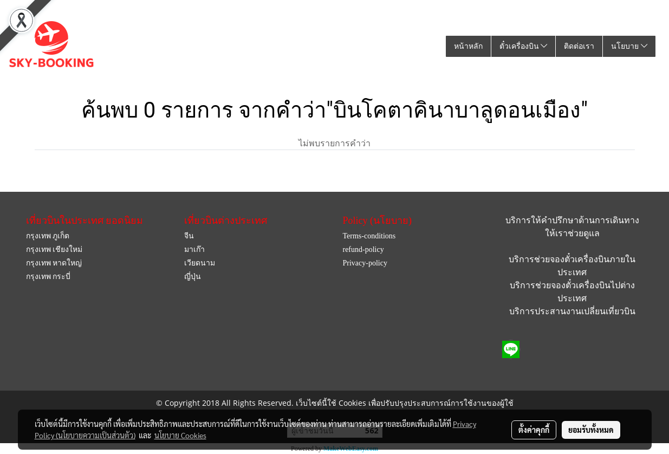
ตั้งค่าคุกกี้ (533, 429)
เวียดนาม (199, 263)
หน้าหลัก (468, 46)
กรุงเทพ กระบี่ (48, 277)
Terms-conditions (368, 236)
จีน (189, 236)
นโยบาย (629, 46)
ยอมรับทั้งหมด (591, 429)
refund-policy (363, 249)
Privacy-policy (364, 263)
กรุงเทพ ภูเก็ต (48, 236)
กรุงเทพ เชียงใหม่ (54, 249)
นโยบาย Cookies (180, 435)
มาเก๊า (194, 249)
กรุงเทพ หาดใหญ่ (54, 263)
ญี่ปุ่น (192, 277)
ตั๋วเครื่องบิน (523, 46)
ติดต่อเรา (579, 46)
